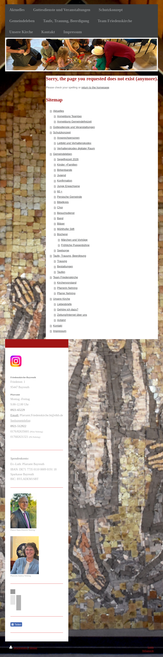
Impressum (59, 331)
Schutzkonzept (62, 132)
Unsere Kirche (61, 298)
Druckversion (18, 648)
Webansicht (148, 651)
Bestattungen (65, 266)
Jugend (61, 175)
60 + (59, 191)
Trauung (62, 261)
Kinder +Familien (67, 164)
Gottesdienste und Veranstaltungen (74, 127)
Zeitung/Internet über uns (72, 314)
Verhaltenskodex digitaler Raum (76, 148)
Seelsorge (63, 250)
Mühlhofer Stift (65, 229)
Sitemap (33, 648)
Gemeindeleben (62, 154)
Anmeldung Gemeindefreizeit (74, 121)
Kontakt (57, 325)
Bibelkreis (63, 202)
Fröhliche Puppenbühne (75, 245)
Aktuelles (58, 111)
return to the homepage (95, 87)
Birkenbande (64, 170)
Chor (60, 207)
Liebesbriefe (64, 304)
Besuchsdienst (65, 213)
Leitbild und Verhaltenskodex (74, 143)
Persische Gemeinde (69, 196)
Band (60, 218)
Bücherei (62, 234)
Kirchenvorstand (66, 282)
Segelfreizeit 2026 (68, 159)
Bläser (61, 223)
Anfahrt (61, 320)
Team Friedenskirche (65, 277)
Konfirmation (64, 180)
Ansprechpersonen (68, 137)
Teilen (16, 624)
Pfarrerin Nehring (67, 288)
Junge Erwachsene (68, 186)
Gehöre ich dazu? (67, 309)
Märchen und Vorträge (74, 239)
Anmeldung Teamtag (69, 116)
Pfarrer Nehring (66, 293)
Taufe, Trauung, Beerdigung (69, 255)
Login (151, 647)
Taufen (61, 272)
